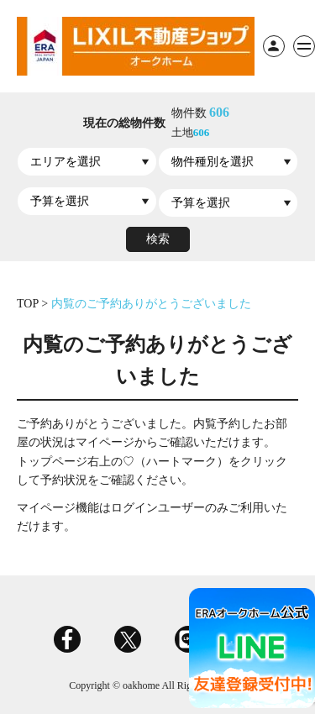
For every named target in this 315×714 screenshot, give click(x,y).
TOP (29, 303)
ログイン (274, 46)
